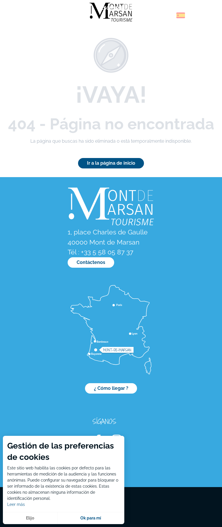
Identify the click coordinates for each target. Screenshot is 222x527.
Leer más (16, 504)
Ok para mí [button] (90, 518)
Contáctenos (91, 262)
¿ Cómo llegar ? (111, 388)
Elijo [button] (30, 518)
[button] (168, 15)
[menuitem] (29, 17)
